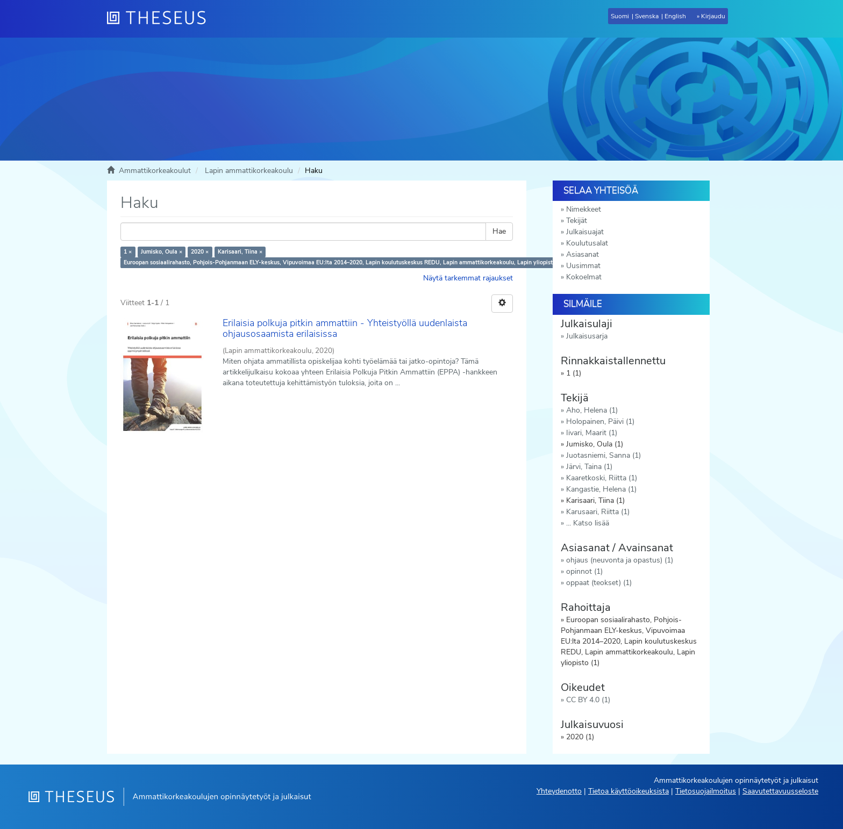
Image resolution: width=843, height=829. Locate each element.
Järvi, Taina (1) (589, 467)
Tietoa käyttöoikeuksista (628, 791)
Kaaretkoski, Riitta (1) (601, 478)
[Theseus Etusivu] (161, 19)
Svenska (647, 16)
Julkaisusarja (587, 336)
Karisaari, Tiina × (240, 252)
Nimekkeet (583, 209)
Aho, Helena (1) (592, 410)
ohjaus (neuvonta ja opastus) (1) (619, 560)
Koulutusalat (587, 243)
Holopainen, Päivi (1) (600, 421)
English (675, 16)
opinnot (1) (584, 571)
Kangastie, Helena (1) (601, 489)
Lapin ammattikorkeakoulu (249, 170)
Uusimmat (583, 266)
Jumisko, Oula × (161, 252)
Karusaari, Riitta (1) (598, 512)
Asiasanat (582, 254)
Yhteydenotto (559, 791)
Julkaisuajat (585, 232)
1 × (128, 252)
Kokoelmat (584, 277)
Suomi (620, 16)
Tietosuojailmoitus (705, 791)
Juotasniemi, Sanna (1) (603, 455)
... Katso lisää (587, 523)
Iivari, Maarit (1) (591, 433)
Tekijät (576, 220)
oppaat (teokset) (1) (599, 583)
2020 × (200, 252)
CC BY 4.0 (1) (588, 700)
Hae (499, 231)
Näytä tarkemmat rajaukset (468, 278)
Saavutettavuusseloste (780, 791)
